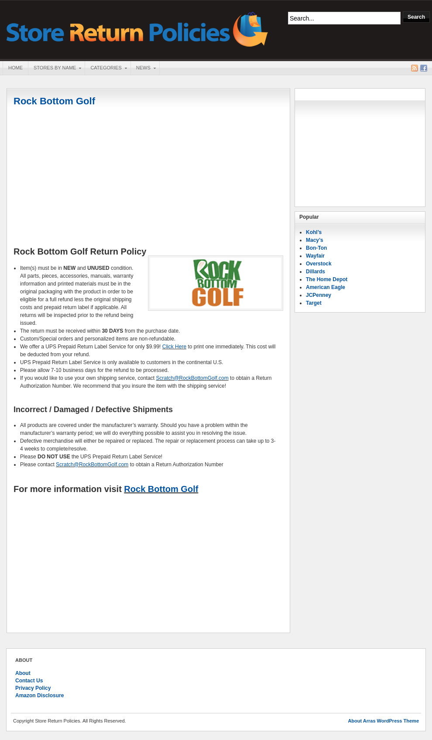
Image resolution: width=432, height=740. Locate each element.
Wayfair (315, 256)
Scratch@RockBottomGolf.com (192, 378)
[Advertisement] (148, 178)
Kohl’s (314, 232)
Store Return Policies (137, 29)
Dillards (315, 271)
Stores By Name (54, 68)
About (23, 673)
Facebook (423, 68)
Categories (106, 68)
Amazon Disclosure (39, 695)
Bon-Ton (316, 248)
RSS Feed (414, 68)
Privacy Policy (33, 688)
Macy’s (314, 240)
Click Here (174, 347)
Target (314, 303)
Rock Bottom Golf (54, 101)
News (143, 68)
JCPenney (318, 295)
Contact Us (29, 681)
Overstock (319, 264)
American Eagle (325, 287)
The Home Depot (326, 279)
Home (15, 67)
